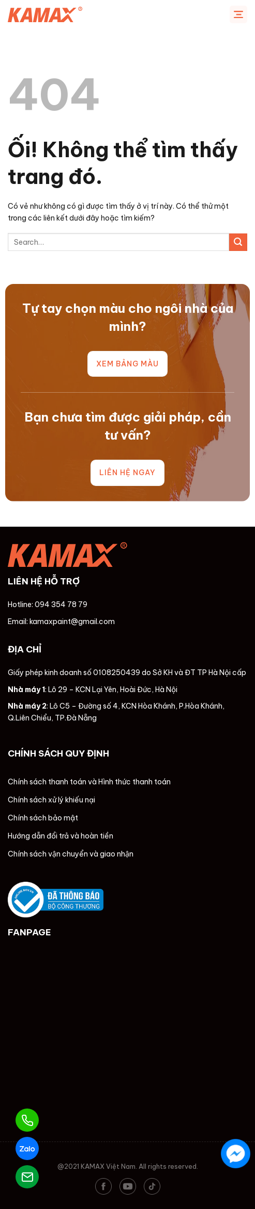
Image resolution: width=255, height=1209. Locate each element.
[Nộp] (238, 242)
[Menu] (238, 14)
